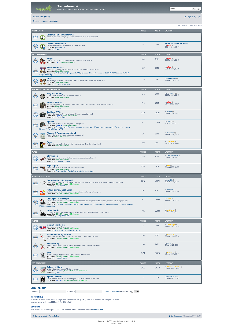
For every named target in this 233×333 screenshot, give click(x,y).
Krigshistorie (53, 210)
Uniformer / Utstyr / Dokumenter (46, 89)
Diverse (35, 221)
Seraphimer (171, 78)
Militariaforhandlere (47, 206)
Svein (169, 243)
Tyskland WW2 (73, 73)
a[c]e (169, 45)
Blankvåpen (52, 156)
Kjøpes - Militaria (55, 277)
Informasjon (37, 31)
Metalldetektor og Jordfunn (59, 234)
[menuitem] (47, 17)
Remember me (126, 291)
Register (42, 288)
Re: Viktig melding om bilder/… (177, 43)
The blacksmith (172, 156)
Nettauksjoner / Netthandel (59, 190)
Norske (59, 161)
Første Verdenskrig (63, 84)
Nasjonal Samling (55, 93)
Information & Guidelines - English (68, 230)
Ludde (169, 112)
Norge (49, 58)
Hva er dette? (61, 186)
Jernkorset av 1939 (101, 73)
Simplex (170, 190)
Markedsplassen (39, 263)
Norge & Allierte (54, 102)
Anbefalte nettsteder (64, 204)
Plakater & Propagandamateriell (61, 133)
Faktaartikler (86, 73)
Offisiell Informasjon (56, 44)
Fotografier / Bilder (62, 216)
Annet (49, 142)
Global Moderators (68, 62)
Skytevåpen (52, 165)
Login (33, 288)
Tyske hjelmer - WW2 (54, 129)
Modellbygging (61, 258)
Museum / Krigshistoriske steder (106, 204)
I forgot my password (111, 291)
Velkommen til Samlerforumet (60, 35)
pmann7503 (171, 276)
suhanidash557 (98, 310)
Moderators (74, 184)
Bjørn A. (59, 116)
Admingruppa (60, 47)
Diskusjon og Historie (41, 176)
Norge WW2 (61, 73)
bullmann (170, 133)
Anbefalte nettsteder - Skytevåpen (80, 171)
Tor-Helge (171, 225)
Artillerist (170, 142)
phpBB (109, 321)
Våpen (34, 152)
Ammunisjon (61, 171)
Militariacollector (173, 267)
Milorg (58, 108)
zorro (169, 198)
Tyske (67, 161)
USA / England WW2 (118, 73)
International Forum (56, 225)
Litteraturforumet (127, 204)
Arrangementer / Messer (83, 204)
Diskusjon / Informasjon (58, 199)
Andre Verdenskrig (55, 67)
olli (168, 165)
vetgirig (170, 180)
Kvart (58, 62)
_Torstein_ (171, 93)
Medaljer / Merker (40, 54)
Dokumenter (60, 117)
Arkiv (57, 49)
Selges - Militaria (54, 267)
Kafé (49, 252)
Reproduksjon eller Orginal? (60, 180)
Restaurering (53, 243)
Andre (49, 79)
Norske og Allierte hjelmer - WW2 (80, 127)
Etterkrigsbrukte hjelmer (104, 127)
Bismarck (59, 271)
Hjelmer (50, 121)
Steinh (169, 121)
